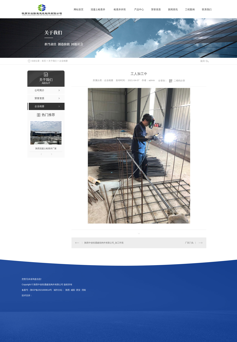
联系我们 (207, 9)
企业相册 (63, 61)
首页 (44, 61)
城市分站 (58, 290)
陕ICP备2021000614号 (41, 290)
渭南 (84, 290)
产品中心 (139, 9)
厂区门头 (189, 243)
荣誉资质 (156, 9)
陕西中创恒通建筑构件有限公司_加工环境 (104, 243)
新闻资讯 (173, 9)
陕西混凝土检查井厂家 (46, 148)
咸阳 (73, 290)
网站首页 (78, 9)
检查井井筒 (120, 9)
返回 (204, 61)
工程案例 (190, 9)
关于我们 (52, 61)
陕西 (67, 290)
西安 (78, 290)
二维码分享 (179, 80)
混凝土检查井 (98, 9)
